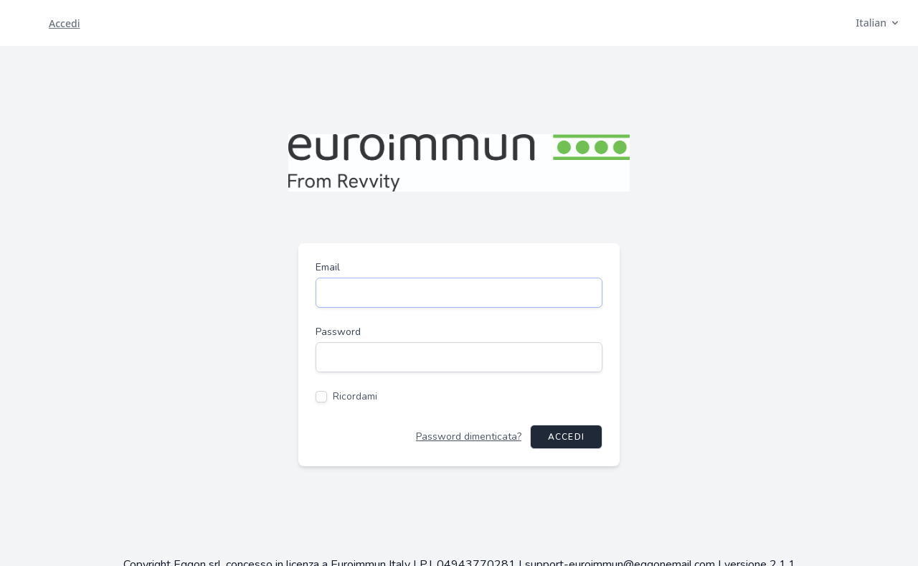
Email (328, 267)
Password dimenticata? (468, 436)
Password (338, 332)
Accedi (566, 437)
